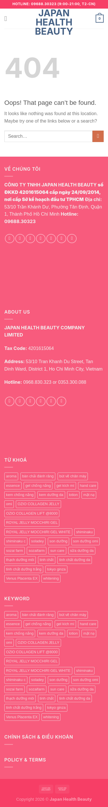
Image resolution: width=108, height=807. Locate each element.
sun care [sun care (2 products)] (57, 550)
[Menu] (7, 18)
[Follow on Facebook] (9, 238)
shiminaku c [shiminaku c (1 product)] (16, 541)
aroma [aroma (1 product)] (11, 476)
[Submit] (98, 136)
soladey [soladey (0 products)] (37, 541)
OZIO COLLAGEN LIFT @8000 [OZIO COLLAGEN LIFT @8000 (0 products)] (32, 513)
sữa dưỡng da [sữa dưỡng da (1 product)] (82, 550)
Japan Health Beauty (54, 22)
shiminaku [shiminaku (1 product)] (84, 532)
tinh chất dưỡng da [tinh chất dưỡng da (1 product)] (74, 560)
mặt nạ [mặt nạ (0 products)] (88, 495)
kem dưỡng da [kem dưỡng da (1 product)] (51, 495)
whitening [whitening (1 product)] (51, 578)
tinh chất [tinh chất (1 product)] (47, 560)
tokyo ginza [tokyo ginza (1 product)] (56, 569)
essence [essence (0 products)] (13, 485)
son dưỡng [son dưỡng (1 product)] (59, 541)
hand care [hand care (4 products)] (88, 485)
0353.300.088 (72, 382)
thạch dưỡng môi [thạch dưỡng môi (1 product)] (20, 560)
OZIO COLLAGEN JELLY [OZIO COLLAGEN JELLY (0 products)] (38, 504)
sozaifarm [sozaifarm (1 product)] (36, 550)
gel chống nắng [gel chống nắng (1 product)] (38, 485)
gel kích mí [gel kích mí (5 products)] (65, 485)
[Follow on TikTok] (30, 238)
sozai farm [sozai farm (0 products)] (14, 550)
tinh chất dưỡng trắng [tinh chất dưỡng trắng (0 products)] (23, 569)
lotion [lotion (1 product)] (73, 495)
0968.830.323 (37, 382)
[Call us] (61, 238)
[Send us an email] (51, 238)
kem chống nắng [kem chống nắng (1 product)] (19, 495)
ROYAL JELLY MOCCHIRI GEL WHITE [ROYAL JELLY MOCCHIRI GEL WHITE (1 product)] (38, 532)
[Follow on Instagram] (20, 238)
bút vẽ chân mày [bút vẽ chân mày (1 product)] (72, 476)
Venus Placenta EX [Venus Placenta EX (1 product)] (22, 578)
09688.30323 (20, 221)
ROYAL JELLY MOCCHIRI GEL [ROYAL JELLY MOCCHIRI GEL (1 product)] (32, 522)
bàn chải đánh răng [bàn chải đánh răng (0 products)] (38, 476)
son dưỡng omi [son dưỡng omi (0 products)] (85, 541)
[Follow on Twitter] (41, 238)
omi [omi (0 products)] (9, 504)
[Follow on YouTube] (72, 238)
